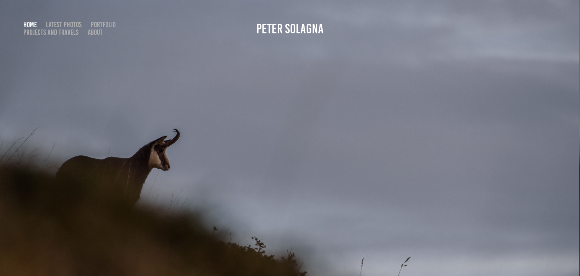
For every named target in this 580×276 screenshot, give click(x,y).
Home (30, 25)
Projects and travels (51, 32)
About (95, 32)
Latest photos (64, 25)
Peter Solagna (290, 28)
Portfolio (103, 25)
